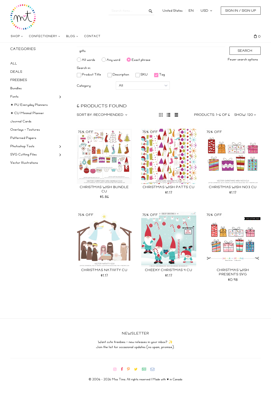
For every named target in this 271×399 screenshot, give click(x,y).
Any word (113, 59)
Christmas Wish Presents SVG (233, 272)
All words (88, 59)
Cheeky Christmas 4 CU (168, 270)
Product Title (89, 74)
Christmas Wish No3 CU (233, 187)
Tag (159, 74)
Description (118, 74)
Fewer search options (243, 59)
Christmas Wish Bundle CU (104, 189)
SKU (142, 74)
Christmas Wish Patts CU (169, 187)
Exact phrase (141, 59)
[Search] (151, 51)
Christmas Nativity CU (104, 270)
